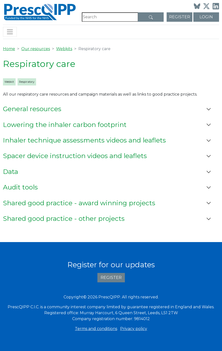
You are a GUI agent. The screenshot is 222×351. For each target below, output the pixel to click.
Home (9, 48)
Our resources (35, 48)
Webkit (9, 81)
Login (206, 17)
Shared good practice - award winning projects (79, 203)
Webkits (64, 48)
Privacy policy (133, 328)
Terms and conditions (96, 328)
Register (179, 17)
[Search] (110, 17)
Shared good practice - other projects (64, 219)
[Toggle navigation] (10, 32)
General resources (32, 109)
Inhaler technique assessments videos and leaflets (84, 140)
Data (10, 172)
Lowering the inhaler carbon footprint (65, 125)
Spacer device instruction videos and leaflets (75, 156)
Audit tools (20, 187)
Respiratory (26, 81)
